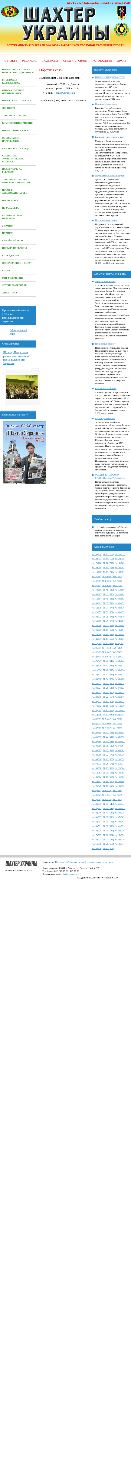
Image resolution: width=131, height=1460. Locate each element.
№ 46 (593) (120, 732)
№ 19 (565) (120, 773)
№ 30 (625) (120, 683)
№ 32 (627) (97, 683)
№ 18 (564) (97, 777)
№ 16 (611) (108, 706)
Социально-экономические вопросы (13, 159)
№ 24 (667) (120, 621)
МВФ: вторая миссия (105, 281)
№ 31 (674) (108, 612)
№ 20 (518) (108, 844)
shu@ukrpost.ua (65, 92)
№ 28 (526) (120, 830)
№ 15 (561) (97, 781)
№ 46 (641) (108, 661)
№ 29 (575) (108, 759)
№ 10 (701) (108, 572)
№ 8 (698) (96, 576)
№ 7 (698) (106, 576)
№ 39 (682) (120, 599)
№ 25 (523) (120, 835)
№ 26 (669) (97, 621)
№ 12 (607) (120, 710)
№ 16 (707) (108, 563)
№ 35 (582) (108, 750)
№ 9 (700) (119, 572)
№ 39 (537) (97, 817)
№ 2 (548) (106, 799)
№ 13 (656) (108, 639)
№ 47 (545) (108, 804)
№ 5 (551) (106, 795)
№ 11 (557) (108, 786)
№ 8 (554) (106, 790)
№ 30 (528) (97, 830)
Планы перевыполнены (106, 104)
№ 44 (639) (97, 665)
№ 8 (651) (96, 648)
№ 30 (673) (120, 612)
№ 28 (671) (108, 617)
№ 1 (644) (106, 657)
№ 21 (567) (97, 773)
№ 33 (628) (120, 679)
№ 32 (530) (108, 826)
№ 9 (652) (119, 643)
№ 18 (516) (97, 848)
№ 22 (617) (108, 697)
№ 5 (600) (106, 723)
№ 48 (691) (117, 585)
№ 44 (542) (108, 808)
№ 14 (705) (97, 567)
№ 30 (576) (97, 759)
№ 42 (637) (120, 665)
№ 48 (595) (97, 732)
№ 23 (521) (108, 839)
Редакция (29, 60)
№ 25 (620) (108, 692)
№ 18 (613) (120, 701)
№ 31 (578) (120, 755)
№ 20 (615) (97, 701)
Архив (122, 60)
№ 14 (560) (108, 781)
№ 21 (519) (97, 844)
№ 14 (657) (97, 639)
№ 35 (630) (97, 679)
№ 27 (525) (97, 835)
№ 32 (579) (108, 755)
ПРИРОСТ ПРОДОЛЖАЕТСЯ (110, 77)
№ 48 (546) (97, 804)
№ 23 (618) (97, 697)
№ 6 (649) (117, 648)
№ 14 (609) (97, 710)
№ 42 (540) (97, 813)
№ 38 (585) (108, 746)
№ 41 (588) (108, 741)
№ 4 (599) (117, 723)
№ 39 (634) (120, 670)
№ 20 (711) (97, 558)
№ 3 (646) (117, 652)
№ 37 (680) (108, 603)
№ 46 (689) (108, 590)
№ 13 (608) (108, 710)
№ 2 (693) (96, 585)
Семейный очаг (12, 240)
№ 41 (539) (108, 813)
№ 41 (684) (97, 599)
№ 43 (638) (108, 665)
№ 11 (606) (97, 714)
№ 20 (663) (97, 630)
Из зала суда (10, 208)
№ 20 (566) (108, 773)
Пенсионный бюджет (105, 344)
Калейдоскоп (11, 255)
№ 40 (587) (120, 741)
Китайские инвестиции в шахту (110, 137)
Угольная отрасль (14, 115)
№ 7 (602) (106, 719)
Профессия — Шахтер (16, 100)
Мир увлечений (12, 278)
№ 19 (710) (108, 558)
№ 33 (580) (97, 755)
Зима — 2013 (9, 293)
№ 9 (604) (119, 714)
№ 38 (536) (108, 817)
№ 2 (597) (106, 728)
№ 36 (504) (97, 822)
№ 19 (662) (108, 630)
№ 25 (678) (108, 621)
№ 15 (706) (120, 563)
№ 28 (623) (108, 688)
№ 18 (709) (120, 558)
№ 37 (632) (108, 674)
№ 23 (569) (108, 768)
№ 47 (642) (97, 661)
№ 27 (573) (97, 764)
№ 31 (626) (108, 683)
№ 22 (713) (108, 554)
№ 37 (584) (120, 746)
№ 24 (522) (97, 839)
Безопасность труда (15, 148)
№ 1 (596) (117, 728)
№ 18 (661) (120, 630)
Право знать (10, 200)
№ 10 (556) (120, 786)
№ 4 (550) (117, 795)
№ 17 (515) (108, 848)
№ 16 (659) (108, 634)
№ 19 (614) (108, 701)
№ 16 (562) (120, 777)
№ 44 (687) (97, 594)
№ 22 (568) (120, 768)
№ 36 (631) (120, 674)
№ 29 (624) (97, 688)
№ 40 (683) (108, 599)
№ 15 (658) (120, 634)
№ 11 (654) (97, 643)
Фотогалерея (102, 60)
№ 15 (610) (120, 706)
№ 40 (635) (108, 670)
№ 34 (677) (108, 608)
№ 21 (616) (120, 697)
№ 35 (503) (108, 822)
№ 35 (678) (97, 608)
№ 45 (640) (120, 661)
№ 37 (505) (120, 817)
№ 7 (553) (117, 790)
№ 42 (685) (120, 594)
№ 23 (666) (97, 625)
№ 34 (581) (120, 750)
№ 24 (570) (97, 768)
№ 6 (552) (96, 795)
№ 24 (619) (120, 692)
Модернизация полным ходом (109, 175)
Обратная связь (75, 60)
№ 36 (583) (97, 750)
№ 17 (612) (97, 706)
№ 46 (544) (120, 804)
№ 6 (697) (117, 576)
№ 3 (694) (117, 581)
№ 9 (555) (96, 790)
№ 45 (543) (97, 808)
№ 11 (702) (97, 572)
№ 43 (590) (120, 737)
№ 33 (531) (97, 826)
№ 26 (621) (97, 692)
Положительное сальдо (106, 220)
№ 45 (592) (97, 737)
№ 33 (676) (120, 608)
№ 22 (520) (120, 839)
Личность (9, 108)
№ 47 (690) (97, 590)
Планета (8, 233)
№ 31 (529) (120, 826)
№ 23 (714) (97, 554)
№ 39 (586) (97, 746)
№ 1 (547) (117, 799)
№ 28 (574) (120, 759)
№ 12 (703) (120, 567)
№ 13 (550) (120, 781)
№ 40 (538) (120, 813)
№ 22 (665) (108, 625)
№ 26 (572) (108, 764)
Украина (7, 226)
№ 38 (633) (97, 674)
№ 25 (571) (120, 764)
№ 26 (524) (108, 835)
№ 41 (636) (97, 670)
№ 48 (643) (117, 657)
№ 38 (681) (97, 603)
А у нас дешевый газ (105, 418)
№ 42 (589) (97, 741)
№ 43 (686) (108, 594)
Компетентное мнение (17, 123)
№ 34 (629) (108, 679)
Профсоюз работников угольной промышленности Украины (84, 862)
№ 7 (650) (106, 648)
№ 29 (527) (108, 830)
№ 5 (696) (96, 581)
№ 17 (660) (97, 634)
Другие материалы (14, 285)
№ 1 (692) (106, 585)
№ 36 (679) (120, 603)
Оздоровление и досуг (17, 263)
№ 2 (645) (96, 657)
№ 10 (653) (108, 643)
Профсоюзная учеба (16, 130)
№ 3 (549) (96, 799)
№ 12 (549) (97, 786)
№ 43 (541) (120, 808)
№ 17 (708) (97, 563)
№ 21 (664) (120, 625)
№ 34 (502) (120, 822)
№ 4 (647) (106, 652)
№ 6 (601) (117, 719)
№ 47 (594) (108, 732)
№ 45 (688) (120, 590)
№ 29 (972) (97, 617)
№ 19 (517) (120, 844)
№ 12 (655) (120, 639)
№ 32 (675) (97, 612)
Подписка (50, 60)
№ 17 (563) (108, 777)
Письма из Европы (14, 248)
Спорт (6, 270)
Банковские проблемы (106, 388)
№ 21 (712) (120, 554)
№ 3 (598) (96, 728)
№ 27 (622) (120, 688)
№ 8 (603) (96, 719)
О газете (10, 60)
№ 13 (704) (108, 567)
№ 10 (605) (108, 714)
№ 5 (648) (96, 652)
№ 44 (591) (108, 737)
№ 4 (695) (106, 581)
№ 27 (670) (120, 617)
